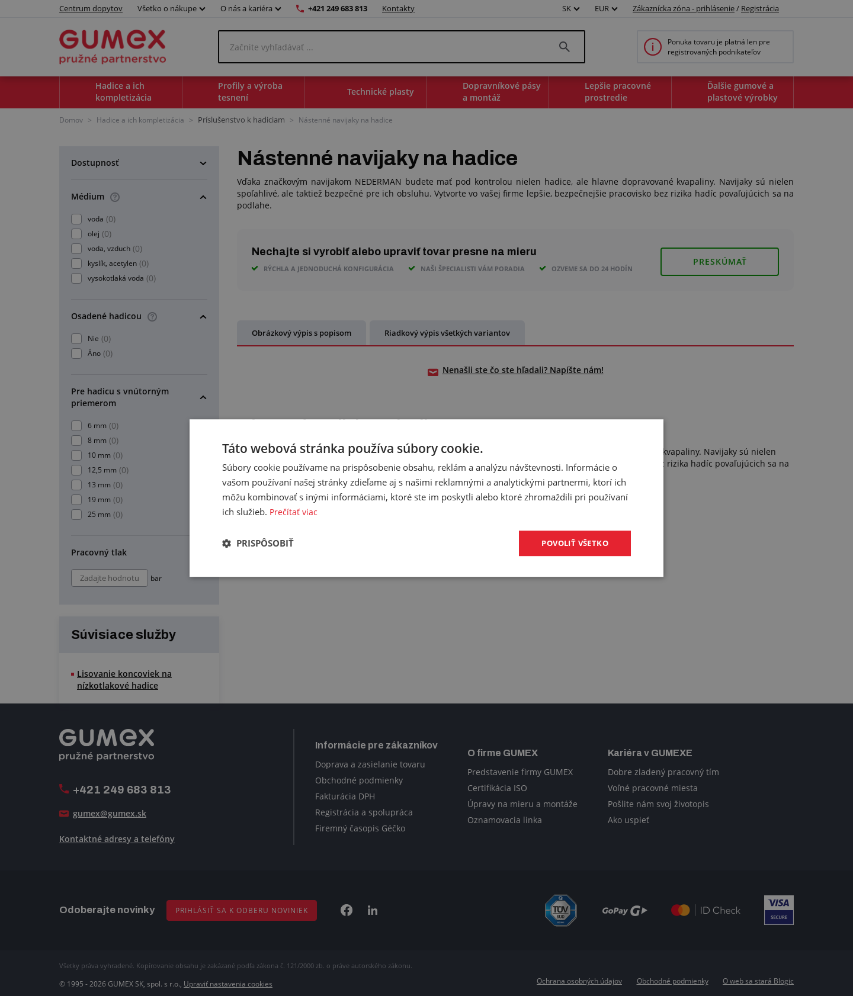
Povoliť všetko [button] (571, 542)
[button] (258, 543)
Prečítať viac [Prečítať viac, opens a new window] (294, 511)
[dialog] (426, 498)
